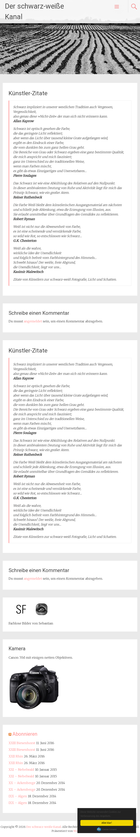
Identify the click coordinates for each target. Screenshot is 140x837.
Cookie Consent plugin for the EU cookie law (107, 829)
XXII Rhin (16, 756)
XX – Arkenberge (22, 783)
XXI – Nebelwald (21, 770)
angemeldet (33, 321)
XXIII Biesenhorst (22, 743)
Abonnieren (25, 734)
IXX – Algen (18, 796)
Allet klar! (107, 822)
